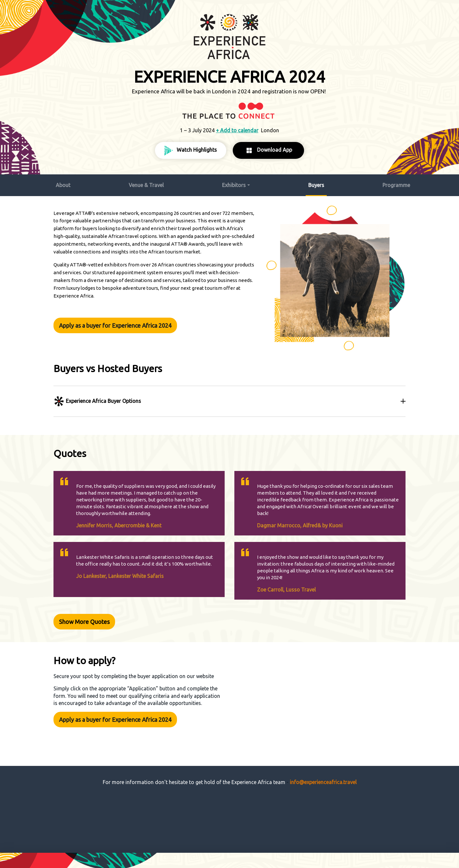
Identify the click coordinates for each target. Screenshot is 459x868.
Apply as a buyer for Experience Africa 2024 (116, 322)
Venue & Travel (146, 183)
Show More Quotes (85, 615)
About (63, 183)
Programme (396, 183)
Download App (268, 149)
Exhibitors (234, 183)
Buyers (316, 183)
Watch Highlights (190, 149)
